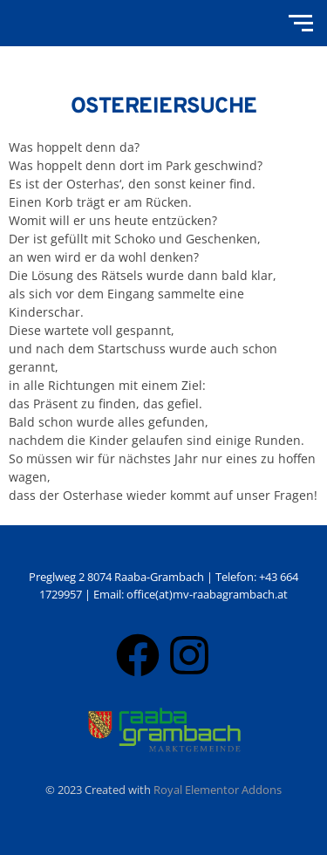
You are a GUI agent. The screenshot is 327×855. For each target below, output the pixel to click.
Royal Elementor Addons (217, 789)
